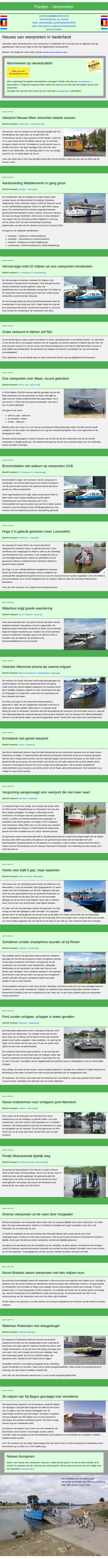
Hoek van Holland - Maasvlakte (30, 876)
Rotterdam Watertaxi (26, 1332)
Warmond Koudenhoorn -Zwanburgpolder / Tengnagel (39, 673)
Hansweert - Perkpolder (27, 799)
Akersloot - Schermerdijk (28, 1108)
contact (57, 29)
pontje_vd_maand (58, 19)
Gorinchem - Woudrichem (28, 948)
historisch (63, 16)
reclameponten (67, 26)
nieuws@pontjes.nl (84, 82)
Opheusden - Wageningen (28, 1023)
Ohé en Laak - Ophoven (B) (29, 385)
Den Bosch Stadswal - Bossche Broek (33, 1162)
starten (43, 16)
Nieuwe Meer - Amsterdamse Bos (31, 124)
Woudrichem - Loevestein (28, 538)
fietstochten (69, 22)
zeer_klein (38, 26)
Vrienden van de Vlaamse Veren (54, 52)
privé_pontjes (51, 26)
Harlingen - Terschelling (27, 189)
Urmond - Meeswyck (26, 745)
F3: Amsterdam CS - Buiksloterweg (32, 273)
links (49, 29)
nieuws (44, 19)
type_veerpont (40, 22)
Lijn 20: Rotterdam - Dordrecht (30, 615)
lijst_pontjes (55, 22)
